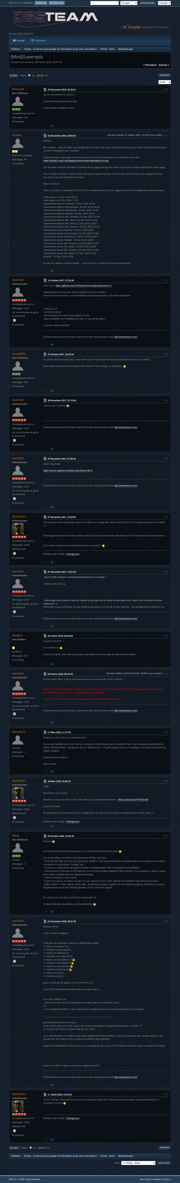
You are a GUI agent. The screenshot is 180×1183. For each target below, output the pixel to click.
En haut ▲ (166, 1179)
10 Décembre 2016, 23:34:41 (62, 89)
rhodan (17, 135)
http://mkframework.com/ (125, 337)
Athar (15, 835)
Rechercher (38, 40)
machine (18, 279)
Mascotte (18, 89)
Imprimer (165, 75)
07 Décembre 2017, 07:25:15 (62, 459)
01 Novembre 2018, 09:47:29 (62, 921)
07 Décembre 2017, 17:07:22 (62, 572)
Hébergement (72, 554)
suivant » (164, 65)
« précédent (150, 65)
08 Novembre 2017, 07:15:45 (62, 400)
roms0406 (18, 353)
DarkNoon (18, 516)
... (36, 75)
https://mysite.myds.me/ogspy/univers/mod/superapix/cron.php (76, 160)
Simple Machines (33, 1179)
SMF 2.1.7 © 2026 (17, 1179)
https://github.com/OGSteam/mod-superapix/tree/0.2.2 (84, 285)
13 (41, 75)
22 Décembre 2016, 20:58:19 (62, 135)
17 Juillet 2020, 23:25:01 (60, 1094)
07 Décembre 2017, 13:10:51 (62, 517)
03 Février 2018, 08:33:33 (60, 674)
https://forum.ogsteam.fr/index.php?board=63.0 (67, 470)
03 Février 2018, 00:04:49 (60, 636)
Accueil (18, 40)
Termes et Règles (152, 1179)
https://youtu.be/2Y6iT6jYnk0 (133, 799)
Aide (142, 1179)
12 (38, 75)
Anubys (17, 635)
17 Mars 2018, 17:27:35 (59, 732)
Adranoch (18, 731)
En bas (13, 75)
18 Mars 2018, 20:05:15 (59, 781)
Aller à (117, 1163)
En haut (14, 1148)
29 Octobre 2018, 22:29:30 (61, 836)
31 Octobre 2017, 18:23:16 (61, 354)
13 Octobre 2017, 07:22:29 (61, 280)
